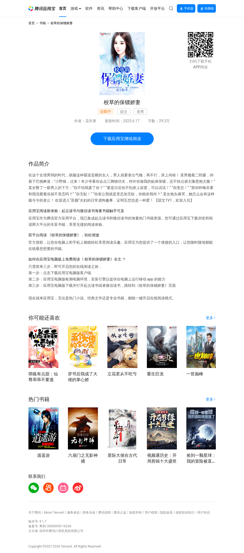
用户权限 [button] (151, 512)
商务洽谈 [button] (89, 512)
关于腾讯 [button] (34, 512)
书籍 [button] (42, 23)
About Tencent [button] (54, 512)
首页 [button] (31, 23)
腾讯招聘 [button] (104, 512)
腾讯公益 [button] (120, 512)
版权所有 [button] (135, 512)
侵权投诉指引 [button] (185, 512)
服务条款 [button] (73, 512)
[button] (41, 8)
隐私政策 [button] (166, 512)
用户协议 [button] (203, 512)
